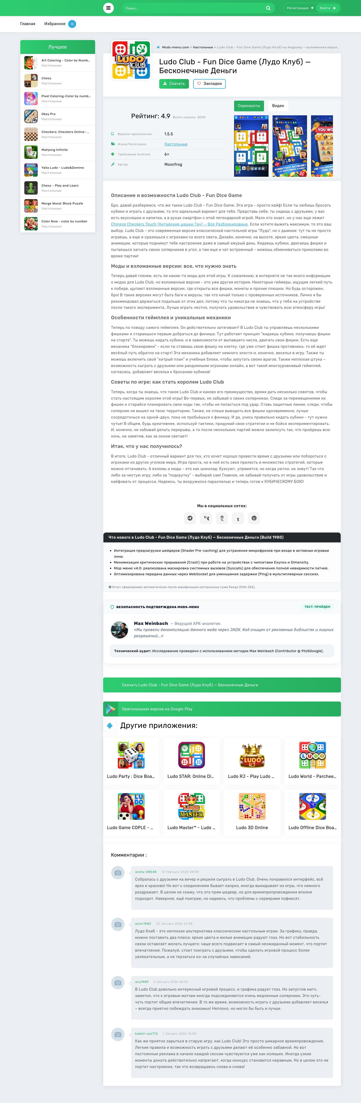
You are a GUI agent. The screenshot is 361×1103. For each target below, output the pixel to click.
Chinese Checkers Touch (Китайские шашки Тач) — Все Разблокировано (179, 224)
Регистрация (300, 8)
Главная (28, 24)
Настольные (176, 144)
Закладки (209, 83)
